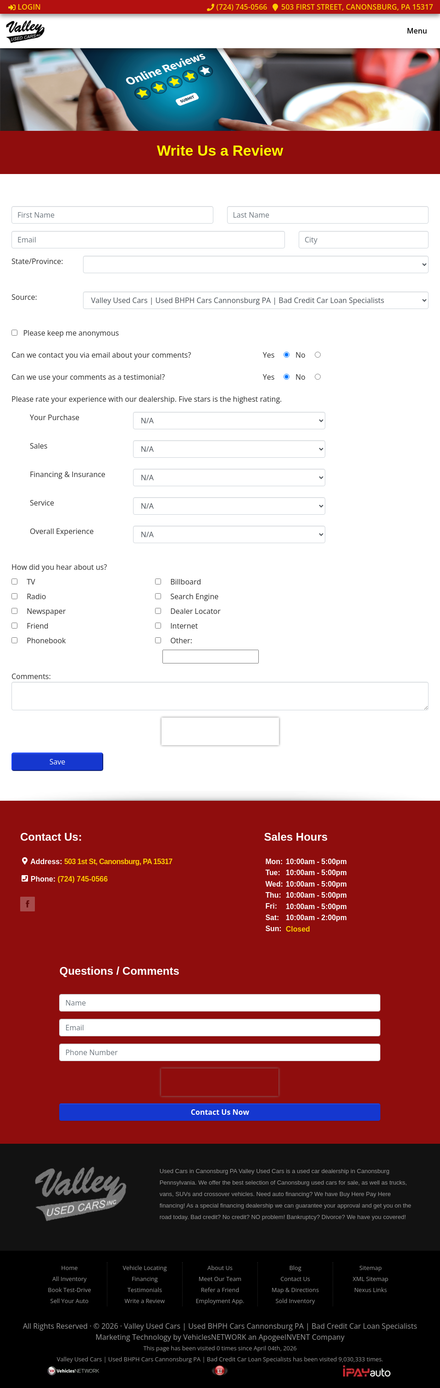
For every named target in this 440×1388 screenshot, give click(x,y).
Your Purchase (54, 417)
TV (23, 582)
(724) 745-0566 (237, 7)
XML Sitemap (371, 1279)
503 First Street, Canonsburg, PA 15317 (352, 7)
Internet (176, 626)
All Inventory (69, 1279)
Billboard (178, 582)
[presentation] (220, 731)
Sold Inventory (295, 1301)
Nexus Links (370, 1290)
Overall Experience (62, 531)
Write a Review (145, 1301)
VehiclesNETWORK (214, 1337)
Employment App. (219, 1301)
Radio (28, 596)
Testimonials (145, 1290)
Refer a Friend (220, 1290)
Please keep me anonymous (69, 333)
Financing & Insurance (68, 474)
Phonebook (38, 640)
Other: (173, 640)
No (308, 355)
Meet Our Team (220, 1279)
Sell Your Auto (69, 1301)
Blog (295, 1268)
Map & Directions (295, 1290)
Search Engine (186, 596)
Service (42, 503)
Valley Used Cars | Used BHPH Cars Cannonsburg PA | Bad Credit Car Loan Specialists (270, 1326)
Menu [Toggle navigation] (412, 31)
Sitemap (370, 1268)
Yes (276, 355)
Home (69, 1268)
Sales (38, 446)
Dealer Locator (188, 611)
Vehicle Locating (145, 1268)
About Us (220, 1268)
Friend (30, 626)
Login (24, 7)
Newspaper (38, 611)
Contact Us (295, 1279)
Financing (145, 1279)
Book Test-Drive (69, 1290)
